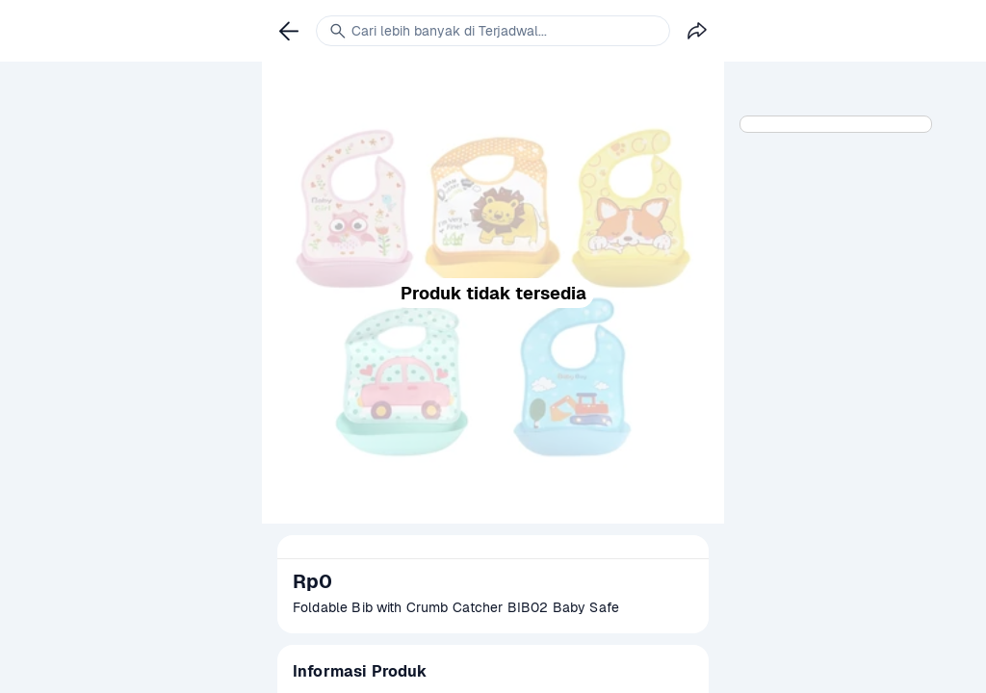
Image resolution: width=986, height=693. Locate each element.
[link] (288, 30)
